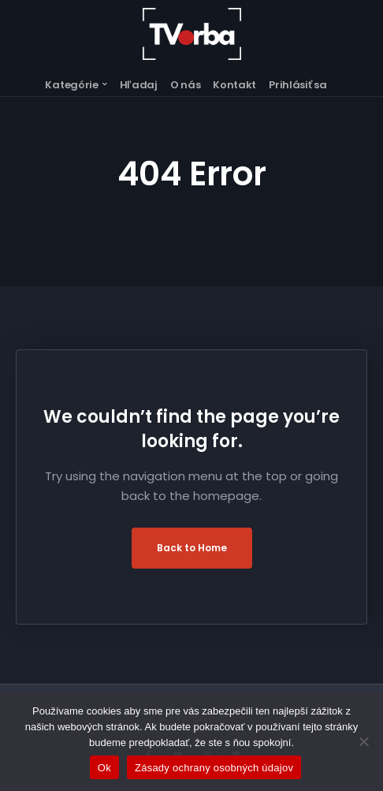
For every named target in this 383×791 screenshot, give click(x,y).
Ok (104, 768)
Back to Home (192, 547)
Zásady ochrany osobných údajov (214, 768)
